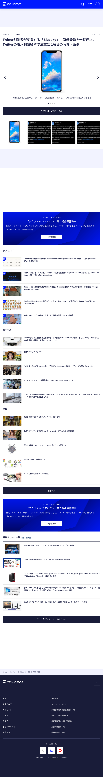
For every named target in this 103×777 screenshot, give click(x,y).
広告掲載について (58, 727)
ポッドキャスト (9, 727)
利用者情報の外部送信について (63, 710)
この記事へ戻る (51, 111)
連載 (4, 699)
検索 (82, 4)
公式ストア (7, 732)
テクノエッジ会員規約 (60, 715)
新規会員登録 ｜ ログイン (97, 4)
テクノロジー (8, 704)
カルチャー (7, 721)
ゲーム (5, 715)
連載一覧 (51, 491)
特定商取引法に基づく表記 (62, 721)
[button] (5, 77)
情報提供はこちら (58, 732)
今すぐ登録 (51, 237)
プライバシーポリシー (60, 704)
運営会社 (55, 699)
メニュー (90, 4)
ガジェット (7, 710)
